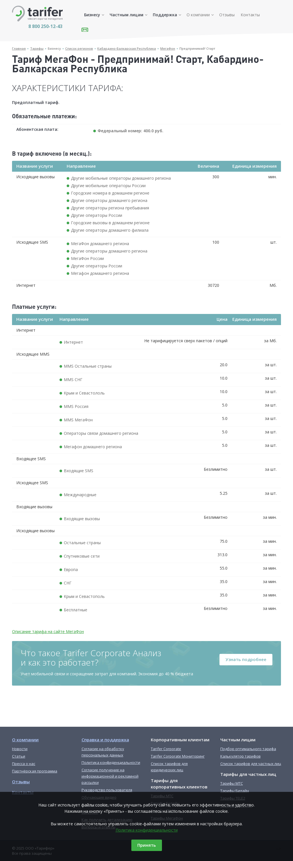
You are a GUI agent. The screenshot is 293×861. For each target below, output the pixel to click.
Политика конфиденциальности (147, 830)
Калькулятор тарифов (240, 756)
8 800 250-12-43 (45, 26)
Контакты (250, 14)
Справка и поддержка (105, 739)
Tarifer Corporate (166, 748)
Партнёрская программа (34, 771)
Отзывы (227, 14)
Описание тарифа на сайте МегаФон (48, 631)
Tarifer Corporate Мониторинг (178, 756)
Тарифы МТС (231, 783)
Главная (19, 48)
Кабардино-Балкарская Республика (126, 48)
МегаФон (167, 48)
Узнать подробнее (245, 659)
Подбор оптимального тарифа (248, 748)
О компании (198, 14)
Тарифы (36, 48)
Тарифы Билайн (234, 790)
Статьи (18, 756)
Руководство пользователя (107, 789)
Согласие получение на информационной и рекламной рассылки (110, 776)
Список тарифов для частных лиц (250, 763)
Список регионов (79, 48)
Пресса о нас (23, 763)
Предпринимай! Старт (197, 48)
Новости (19, 748)
